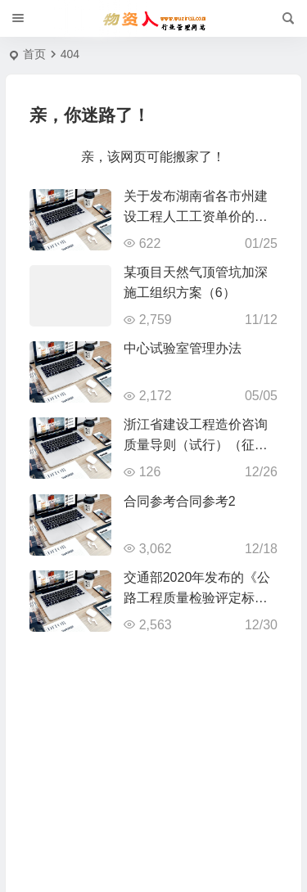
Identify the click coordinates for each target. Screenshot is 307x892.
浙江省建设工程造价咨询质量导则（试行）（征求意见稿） (196, 444)
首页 (34, 54)
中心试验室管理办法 (183, 348)
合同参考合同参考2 (180, 501)
